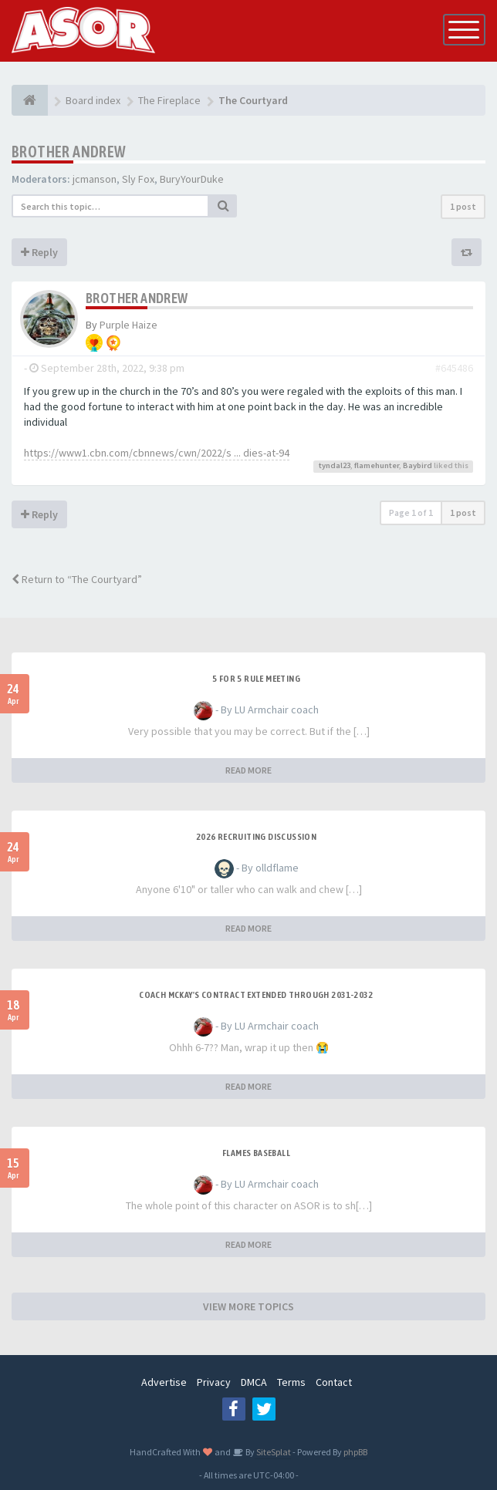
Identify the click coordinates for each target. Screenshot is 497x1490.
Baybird (417, 465)
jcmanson (95, 179)
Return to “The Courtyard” (77, 579)
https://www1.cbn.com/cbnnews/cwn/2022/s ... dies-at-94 (156, 453)
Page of (411, 512)
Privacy (214, 1382)
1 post (463, 206)
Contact (334, 1382)
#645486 (454, 368)
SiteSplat (273, 1452)
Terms (291, 1382)
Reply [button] (39, 252)
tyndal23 (334, 465)
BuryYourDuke (192, 179)
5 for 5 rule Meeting (256, 678)
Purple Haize (128, 325)
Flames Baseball (256, 1153)
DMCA (254, 1382)
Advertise (164, 1382)
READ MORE (248, 770)
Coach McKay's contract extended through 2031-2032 (256, 994)
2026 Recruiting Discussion (256, 836)
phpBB (355, 1452)
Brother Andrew (69, 151)
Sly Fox (138, 179)
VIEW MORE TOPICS (248, 1306)
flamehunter (376, 465)
